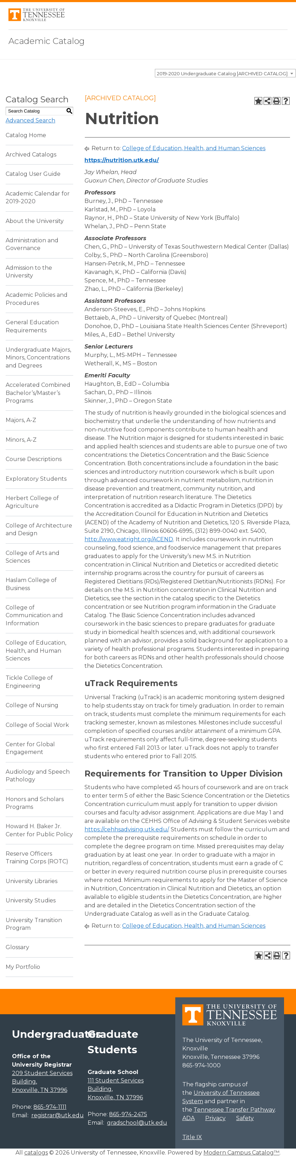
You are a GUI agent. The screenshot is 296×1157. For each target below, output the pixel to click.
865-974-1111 (50, 1107)
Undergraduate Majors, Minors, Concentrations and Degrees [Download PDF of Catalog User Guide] (38, 357)
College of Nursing (32, 705)
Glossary (17, 947)
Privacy (215, 1118)
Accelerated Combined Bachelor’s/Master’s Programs (38, 393)
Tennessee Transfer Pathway (234, 1109)
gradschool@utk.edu (137, 1122)
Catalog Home (26, 135)
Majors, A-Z (21, 420)
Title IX (192, 1137)
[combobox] (225, 73)
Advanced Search (30, 120)
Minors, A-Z (21, 439)
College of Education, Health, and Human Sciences (36, 650)
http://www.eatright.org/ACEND (128, 539)
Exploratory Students (36, 478)
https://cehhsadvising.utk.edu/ (126, 829)
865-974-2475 (128, 1114)
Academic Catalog (46, 41)
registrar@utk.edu (57, 1115)
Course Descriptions (34, 459)
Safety (245, 1118)
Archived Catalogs (31, 154)
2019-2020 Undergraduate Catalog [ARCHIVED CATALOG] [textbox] (222, 73)
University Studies (31, 900)
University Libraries (31, 881)
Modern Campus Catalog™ (241, 1152)
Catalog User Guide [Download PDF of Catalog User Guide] (33, 174)
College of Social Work (37, 725)
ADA (188, 1118)
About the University (35, 221)
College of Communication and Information (34, 615)
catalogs (36, 1152)
